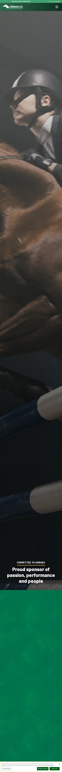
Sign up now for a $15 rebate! (21, 1)
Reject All (54, 768)
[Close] (59, 764)
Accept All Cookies (43, 768)
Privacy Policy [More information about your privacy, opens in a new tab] (50, 765)
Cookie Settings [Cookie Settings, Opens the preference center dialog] (6, 768)
